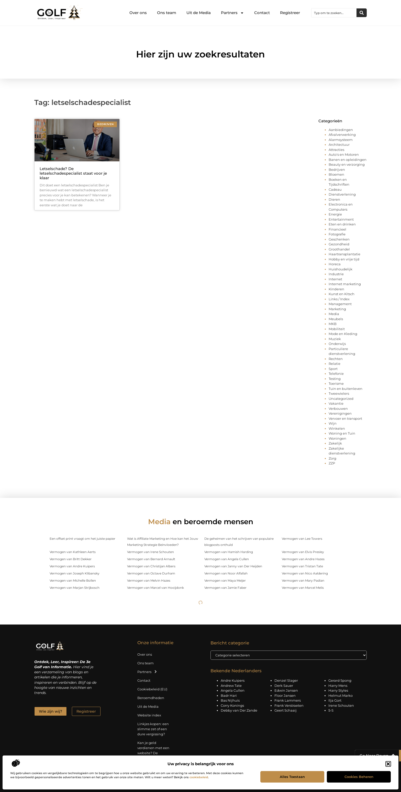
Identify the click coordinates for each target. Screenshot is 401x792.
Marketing (337, 309)
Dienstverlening (342, 194)
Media (334, 314)
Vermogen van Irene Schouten (150, 552)
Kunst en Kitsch (341, 294)
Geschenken (339, 239)
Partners (232, 12)
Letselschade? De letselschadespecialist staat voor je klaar (73, 173)
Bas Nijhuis (230, 700)
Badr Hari (229, 695)
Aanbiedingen (341, 130)
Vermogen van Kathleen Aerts (73, 552)
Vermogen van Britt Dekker (71, 559)
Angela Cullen (232, 690)
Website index (149, 715)
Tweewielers (339, 393)
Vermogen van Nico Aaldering (305, 573)
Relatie (334, 364)
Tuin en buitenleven (345, 389)
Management (340, 304)
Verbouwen (338, 408)
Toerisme (336, 383)
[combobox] (334, 12)
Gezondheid (339, 244)
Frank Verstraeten (289, 705)
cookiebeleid (199, 777)
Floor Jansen (285, 695)
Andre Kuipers (232, 680)
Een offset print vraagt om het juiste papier (82, 539)
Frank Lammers (287, 700)
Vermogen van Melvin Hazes (148, 580)
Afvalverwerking (342, 135)
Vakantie (336, 403)
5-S (330, 710)
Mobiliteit (337, 329)
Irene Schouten (341, 705)
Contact (262, 12)
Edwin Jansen (286, 690)
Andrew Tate (231, 685)
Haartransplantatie (344, 254)
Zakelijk (335, 443)
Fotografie (337, 234)
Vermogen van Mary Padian (303, 580)
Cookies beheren (358, 777)
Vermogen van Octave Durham (151, 573)
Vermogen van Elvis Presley (303, 552)
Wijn (333, 423)
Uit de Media (198, 12)
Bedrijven (337, 169)
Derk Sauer (283, 685)
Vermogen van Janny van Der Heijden (233, 566)
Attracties (336, 150)
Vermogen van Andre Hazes (303, 559)
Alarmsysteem (341, 140)
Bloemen (336, 174)
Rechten (336, 359)
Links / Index (339, 299)
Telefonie (336, 373)
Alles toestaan (292, 777)
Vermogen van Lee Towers (302, 539)
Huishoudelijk (340, 269)
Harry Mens (337, 685)
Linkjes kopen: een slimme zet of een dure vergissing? (153, 729)
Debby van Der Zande (239, 710)
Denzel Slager (286, 680)
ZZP (332, 463)
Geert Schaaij (285, 710)
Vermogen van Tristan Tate (302, 566)
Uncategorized (341, 399)
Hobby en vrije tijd (344, 259)
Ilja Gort (334, 700)
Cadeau (335, 189)
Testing (335, 379)
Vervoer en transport (345, 418)
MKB (333, 324)
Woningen (337, 438)
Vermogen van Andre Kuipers (72, 566)
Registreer (290, 12)
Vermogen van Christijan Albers (151, 566)
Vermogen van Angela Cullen (226, 559)
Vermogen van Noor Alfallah (226, 573)
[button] (388, 763)
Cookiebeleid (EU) (152, 689)
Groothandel (339, 249)
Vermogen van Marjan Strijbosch (74, 588)
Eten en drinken (342, 224)
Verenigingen (340, 413)
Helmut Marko (340, 695)
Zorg (332, 458)
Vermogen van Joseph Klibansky (74, 573)
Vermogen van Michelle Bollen (73, 580)
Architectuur (339, 144)
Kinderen (336, 289)
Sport (333, 369)
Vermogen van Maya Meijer (225, 580)
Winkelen (337, 428)
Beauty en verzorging (347, 164)
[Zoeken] (362, 12)
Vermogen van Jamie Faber (225, 588)
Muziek (335, 339)
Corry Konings (232, 705)
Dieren (334, 199)
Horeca (335, 264)
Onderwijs (337, 344)
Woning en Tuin (342, 433)
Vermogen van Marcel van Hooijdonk (155, 588)
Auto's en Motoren (344, 154)
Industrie (336, 274)
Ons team (166, 12)
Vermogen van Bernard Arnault (151, 559)
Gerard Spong (339, 680)
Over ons (138, 12)
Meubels (336, 319)
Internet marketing (345, 284)
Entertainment (341, 219)
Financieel (337, 229)
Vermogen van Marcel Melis (303, 588)
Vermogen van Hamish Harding (228, 552)
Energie (335, 214)
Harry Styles (338, 690)
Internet (335, 279)
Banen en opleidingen (347, 160)
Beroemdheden (150, 698)
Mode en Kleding (343, 334)
